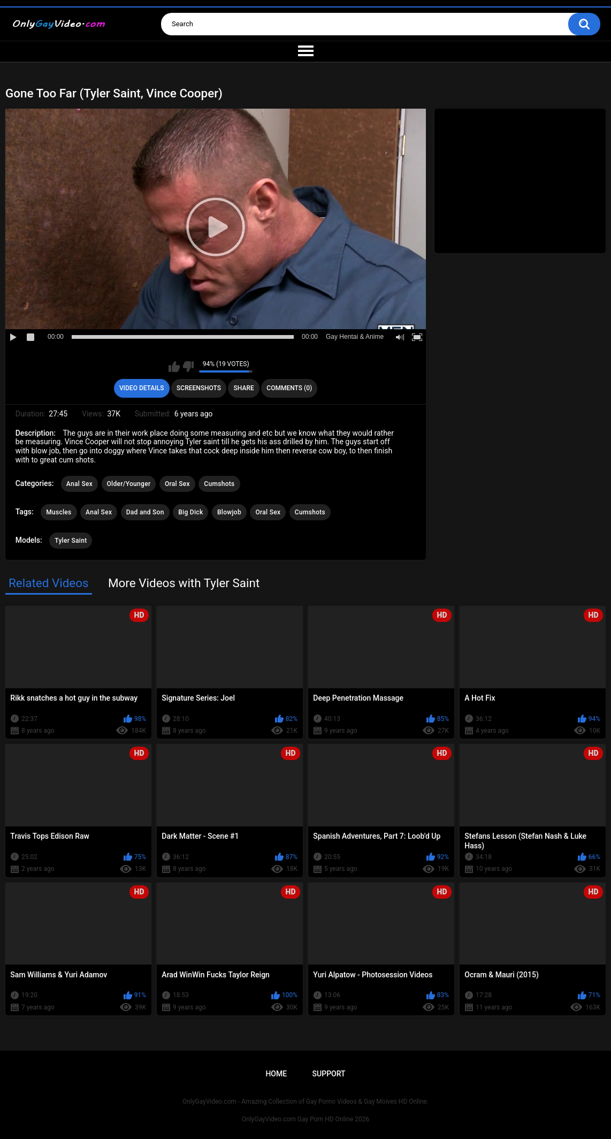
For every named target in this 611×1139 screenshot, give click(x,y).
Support (329, 1073)
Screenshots (199, 388)
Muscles (58, 512)
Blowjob (229, 512)
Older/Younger (129, 484)
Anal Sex (79, 484)
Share (244, 388)
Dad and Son (145, 512)
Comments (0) (289, 388)
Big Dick (190, 512)
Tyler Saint (71, 540)
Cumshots (219, 484)
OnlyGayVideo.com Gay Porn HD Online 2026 (305, 1119)
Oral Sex (177, 484)
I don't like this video (188, 366)
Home (276, 1073)
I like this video (174, 366)
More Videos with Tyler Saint (183, 583)
